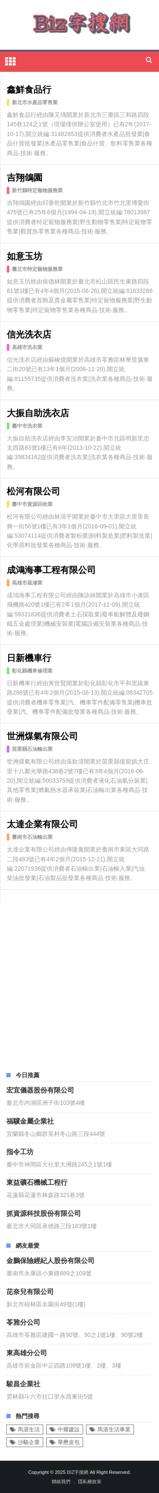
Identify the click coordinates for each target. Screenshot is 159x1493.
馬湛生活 (29, 1429)
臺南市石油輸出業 (32, 837)
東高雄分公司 (26, 1352)
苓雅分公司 (23, 1322)
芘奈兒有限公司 (30, 1291)
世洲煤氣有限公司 (42, 735)
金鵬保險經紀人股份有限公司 (50, 1260)
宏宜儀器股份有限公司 (40, 1089)
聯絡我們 (61, 1481)
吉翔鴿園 (24, 176)
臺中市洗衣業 (27, 426)
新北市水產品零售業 (35, 102)
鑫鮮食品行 (29, 88)
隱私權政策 (89, 1481)
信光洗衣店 (29, 333)
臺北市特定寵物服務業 (37, 269)
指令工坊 (19, 1151)
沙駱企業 (29, 1442)
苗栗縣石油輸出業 (32, 749)
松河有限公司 (33, 490)
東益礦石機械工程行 (36, 1182)
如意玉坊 (24, 255)
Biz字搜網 (78, 1472)
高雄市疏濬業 (27, 583)
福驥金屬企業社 (30, 1120)
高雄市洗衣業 (27, 347)
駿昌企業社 (23, 1383)
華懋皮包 (69, 1442)
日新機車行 (29, 657)
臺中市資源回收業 (32, 504)
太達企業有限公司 (42, 823)
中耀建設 (69, 1429)
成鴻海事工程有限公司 (51, 569)
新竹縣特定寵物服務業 (37, 190)
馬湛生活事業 (114, 1429)
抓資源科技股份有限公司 (43, 1213)
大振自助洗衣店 (38, 412)
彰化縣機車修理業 (32, 671)
